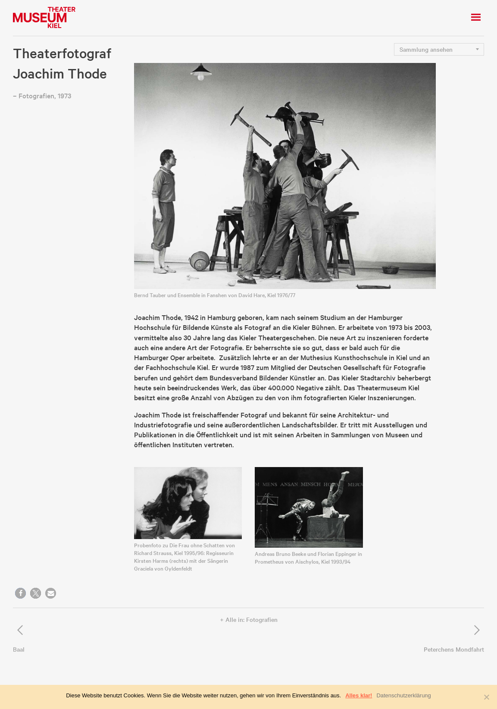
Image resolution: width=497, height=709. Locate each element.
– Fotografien (33, 95)
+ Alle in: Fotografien (249, 619)
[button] (20, 593)
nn (442, 49)
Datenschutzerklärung (403, 695)
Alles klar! (358, 695)
